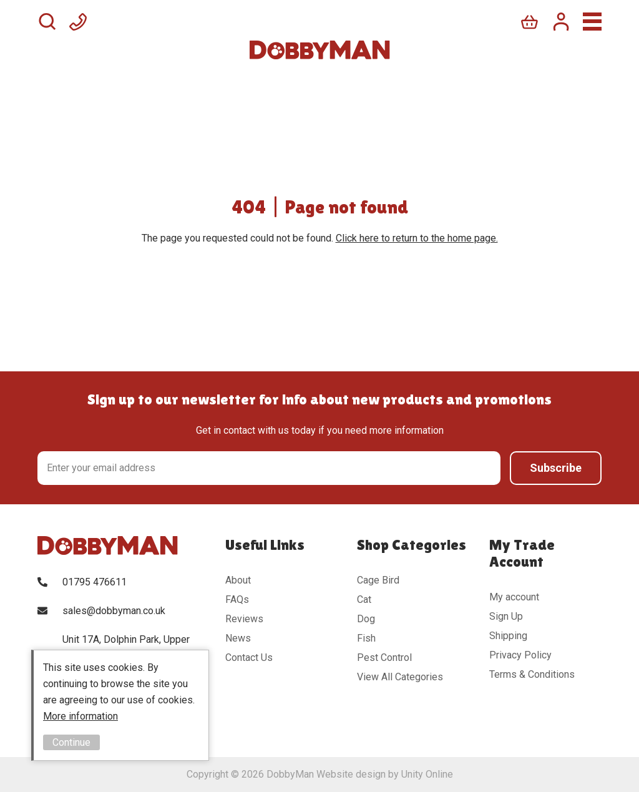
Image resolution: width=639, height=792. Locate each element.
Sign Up (506, 616)
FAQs (237, 599)
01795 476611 (94, 582)
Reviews (244, 619)
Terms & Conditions (532, 674)
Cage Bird (378, 580)
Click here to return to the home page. (417, 238)
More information (80, 716)
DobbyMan (320, 50)
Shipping (508, 636)
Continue (71, 742)
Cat (364, 599)
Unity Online (427, 774)
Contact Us (249, 657)
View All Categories (400, 677)
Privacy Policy (520, 655)
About (238, 580)
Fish (366, 638)
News (238, 638)
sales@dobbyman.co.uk (113, 611)
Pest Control (384, 657)
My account (514, 597)
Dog (366, 619)
